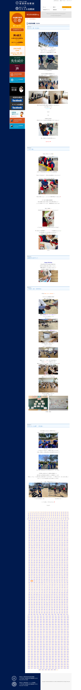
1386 (59, 659)
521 (37, 564)
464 (54, 557)
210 (59, 530)
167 (32, 527)
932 (64, 606)
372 (64, 547)
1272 (53, 646)
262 (29, 537)
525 (47, 564)
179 (62, 527)
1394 (41, 661)
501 (67, 560)
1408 (41, 662)
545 (57, 565)
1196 (35, 637)
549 (67, 565)
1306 (29, 651)
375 (32, 549)
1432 (29, 666)
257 (57, 535)
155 (42, 525)
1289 (62, 647)
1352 (41, 656)
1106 (59, 626)
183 (32, 528)
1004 (46, 614)
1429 (62, 664)
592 (54, 570)
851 (62, 597)
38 (61, 513)
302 (49, 540)
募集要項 (56, 10)
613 (67, 572)
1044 (41, 619)
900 (64, 602)
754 (59, 587)
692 (64, 580)
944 (54, 607)
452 (64, 555)
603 (42, 572)
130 (59, 522)
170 (39, 527)
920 (34, 606)
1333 (68, 652)
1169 (38, 634)
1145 (50, 631)
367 (52, 547)
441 (37, 555)
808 (34, 594)
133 (67, 522)
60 (65, 515)
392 (34, 550)
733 (47, 585)
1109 (68, 626)
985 (37, 612)
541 (47, 565)
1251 (32, 644)
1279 (32, 647)
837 (67, 595)
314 (39, 542)
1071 (38, 622)
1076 (53, 622)
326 (29, 544)
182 (29, 528)
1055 (32, 621)
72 (49, 517)
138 (39, 523)
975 (52, 611)
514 (59, 562)
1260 (59, 644)
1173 (50, 634)
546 (59, 565)
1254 (41, 644)
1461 (43, 669)
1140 (35, 631)
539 (42, 565)
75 (55, 517)
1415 (62, 662)
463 (52, 557)
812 (44, 594)
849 (57, 597)
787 (62, 590)
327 (32, 544)
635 (42, 575)
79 (63, 517)
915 (62, 604)
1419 (32, 664)
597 (67, 570)
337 (57, 544)
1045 (44, 619)
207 (52, 530)
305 (57, 540)
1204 (59, 637)
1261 (62, 644)
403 (62, 550)
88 (40, 518)
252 (44, 535)
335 (52, 544)
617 (37, 574)
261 (67, 535)
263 (32, 537)
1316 (59, 651)
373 (67, 547)
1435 (38, 666)
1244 (53, 642)
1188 (53, 636)
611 (62, 572)
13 (51, 512)
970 (39, 611)
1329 (56, 652)
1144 (47, 631)
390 (29, 550)
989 (47, 612)
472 (34, 559)
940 (44, 607)
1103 (50, 626)
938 (39, 607)
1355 (50, 656)
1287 (56, 647)
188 (44, 528)
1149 (62, 631)
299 (42, 540)
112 (54, 520)
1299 (50, 649)
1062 (53, 621)
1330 (59, 652)
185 (37, 528)
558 (49, 567)
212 (64, 530)
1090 (53, 624)
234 (39, 534)
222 (49, 532)
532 (64, 564)
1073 (44, 622)
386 (59, 549)
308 (64, 540)
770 (59, 589)
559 (52, 567)
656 (54, 577)
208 (54, 530)
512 (54, 562)
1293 (32, 649)
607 (52, 572)
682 (39, 580)
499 (62, 560)
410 (39, 552)
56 (57, 515)
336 (54, 544)
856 (34, 599)
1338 (41, 654)
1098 (35, 626)
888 (34, 602)
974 (49, 611)
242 (59, 534)
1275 (62, 646)
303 (52, 540)
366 (49, 547)
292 (64, 539)
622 (49, 574)
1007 (55, 614)
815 (52, 594)
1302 (59, 649)
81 (67, 517)
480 (54, 559)
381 (47, 549)
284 (44, 539)
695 (32, 582)
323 (62, 542)
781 (47, 590)
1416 (65, 662)
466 (59, 557)
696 (34, 582)
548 (64, 565)
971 (42, 611)
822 (29, 595)
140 (44, 523)
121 (37, 522)
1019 (50, 616)
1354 (47, 656)
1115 (44, 627)
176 (54, 527)
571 (42, 569)
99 (63, 518)
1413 (56, 662)
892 (44, 602)
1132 (53, 629)
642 (59, 575)
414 (49, 552)
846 (49, 597)
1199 (44, 637)
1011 (67, 614)
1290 (65, 647)
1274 (59, 646)
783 (52, 590)
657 (57, 577)
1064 (59, 621)
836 (64, 595)
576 (54, 569)
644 (64, 575)
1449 (38, 668)
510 (49, 562)
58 (61, 515)
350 (49, 545)
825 (37, 595)
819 (62, 594)
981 (67, 611)
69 (43, 517)
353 (57, 545)
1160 (53, 632)
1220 (65, 639)
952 (34, 609)
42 (28, 515)
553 (37, 567)
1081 (68, 622)
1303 (62, 649)
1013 (32, 616)
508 (44, 562)
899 (62, 602)
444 (44, 555)
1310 (41, 651)
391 (32, 550)
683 (42, 580)
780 (44, 590)
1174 (53, 634)
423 (32, 554)
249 (37, 535)
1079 (62, 622)
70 (45, 517)
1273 (56, 646)
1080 (65, 622)
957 (47, 609)
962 (59, 609)
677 (67, 579)
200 (34, 530)
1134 (59, 629)
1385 (56, 659)
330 (39, 544)
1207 (68, 637)
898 (59, 602)
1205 (62, 637)
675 (62, 579)
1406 (35, 662)
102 (29, 520)
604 (44, 572)
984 (34, 612)
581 (67, 569)
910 (49, 604)
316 (44, 542)
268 (44, 537)
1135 (62, 629)
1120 (59, 627)
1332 (65, 652)
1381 (44, 659)
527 (52, 564)
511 (52, 562)
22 (28, 513)
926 (49, 606)
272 (54, 537)
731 (42, 585)
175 (52, 527)
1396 (47, 661)
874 (39, 601)
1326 (47, 652)
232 (34, 534)
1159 (50, 632)
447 (52, 555)
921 (37, 606)
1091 (56, 624)
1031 (44, 617)
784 (54, 590)
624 (54, 574)
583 (32, 570)
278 (29, 539)
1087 (44, 624)
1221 (68, 639)
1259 (56, 644)
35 (55, 513)
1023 (62, 616)
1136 (65, 629)
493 (47, 560)
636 (44, 575)
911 (52, 604)
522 (39, 564)
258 (59, 535)
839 (32, 597)
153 (37, 525)
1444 (65, 666)
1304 (65, 649)
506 (39, 562)
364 (44, 547)
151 (32, 525)
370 (59, 547)
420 (64, 552)
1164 (65, 632)
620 (44, 574)
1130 (47, 629)
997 (67, 612)
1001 (37, 614)
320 (54, 542)
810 (39, 594)
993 (57, 612)
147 (62, 523)
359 (32, 547)
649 (37, 577)
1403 (68, 661)
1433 (32, 666)
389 (67, 549)
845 (47, 597)
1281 (38, 647)
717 (47, 584)
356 (64, 545)
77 (59, 517)
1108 (65, 626)
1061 (50, 621)
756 (64, 587)
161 (57, 525)
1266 (35, 646)
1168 (35, 634)
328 (34, 544)
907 (42, 604)
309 (67, 540)
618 (39, 574)
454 (29, 557)
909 (47, 604)
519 (32, 564)
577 (57, 569)
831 (52, 595)
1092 (59, 624)
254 (49, 535)
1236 (29, 642)
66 (36, 517)
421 (67, 552)
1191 (62, 636)
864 (54, 599)
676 (64, 579)
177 (57, 527)
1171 (44, 634)
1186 (47, 636)
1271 (50, 646)
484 (64, 559)
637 (47, 575)
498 (59, 560)
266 (39, 537)
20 (65, 512)
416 (54, 552)
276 (64, 537)
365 (47, 547)
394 (39, 550)
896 (54, 602)
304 (54, 540)
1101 (44, 626)
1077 (56, 622)
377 (37, 549)
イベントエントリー (66, 7)
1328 (53, 652)
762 (39, 589)
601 (37, 572)
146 (59, 523)
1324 (41, 652)
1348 (29, 656)
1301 (56, 649)
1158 (47, 632)
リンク (66, 10)
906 (39, 604)
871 (32, 601)
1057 (38, 621)
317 (47, 542)
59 (63, 515)
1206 (65, 637)
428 (44, 554)
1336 (35, 654)
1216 (53, 639)
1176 (59, 634)
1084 (35, 624)
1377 (32, 659)
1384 (53, 659)
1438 (47, 666)
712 (34, 584)
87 (38, 518)
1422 (41, 664)
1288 (59, 647)
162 (59, 525)
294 (29, 540)
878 (49, 601)
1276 (65, 646)
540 (44, 565)
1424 (47, 664)
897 (57, 602)
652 (44, 577)
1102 (47, 626)
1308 (35, 651)
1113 (38, 627)
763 (42, 589)
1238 (35, 642)
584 (34, 570)
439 (32, 555)
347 (42, 545)
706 (59, 582)
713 (37, 584)
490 (39, 560)
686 (49, 580)
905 (37, 604)
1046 (47, 619)
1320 (29, 652)
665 (37, 579)
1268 (41, 646)
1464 (52, 669)
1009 (61, 614)
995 (62, 612)
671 (52, 579)
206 (49, 530)
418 (59, 552)
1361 (68, 656)
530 (59, 564)
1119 (56, 627)
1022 (59, 616)
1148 (59, 631)
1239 (38, 642)
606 (49, 572)
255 (52, 535)
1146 (53, 631)
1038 (65, 617)
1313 (50, 651)
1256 (47, 644)
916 (64, 604)
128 (54, 522)
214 (29, 532)
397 (47, 550)
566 (29, 569)
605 (47, 572)
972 (44, 611)
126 (49, 522)
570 (39, 569)
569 (37, 569)
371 (62, 547)
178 (59, 527)
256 (54, 535)
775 (32, 590)
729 (37, 585)
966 (29, 611)
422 (29, 554)
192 (54, 528)
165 (67, 525)
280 (34, 539)
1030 (41, 617)
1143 (44, 631)
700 (44, 582)
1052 (65, 619)
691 (62, 580)
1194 (29, 637)
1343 (56, 654)
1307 (32, 651)
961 (57, 609)
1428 (59, 664)
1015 (38, 616)
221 (47, 532)
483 (62, 559)
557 (47, 567)
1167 (32, 634)
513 (57, 562)
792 (34, 592)
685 (47, 580)
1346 (65, 654)
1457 (62, 668)
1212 (41, 639)
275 (62, 537)
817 (57, 594)
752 (54, 587)
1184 (41, 636)
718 (49, 584)
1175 (56, 634)
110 (49, 520)
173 (47, 527)
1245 (56, 642)
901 (67, 602)
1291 (68, 647)
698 (39, 582)
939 (42, 607)
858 (39, 599)
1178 (65, 634)
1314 (53, 651)
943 (52, 607)
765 (47, 589)
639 (52, 575)
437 (67, 554)
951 (32, 609)
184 (34, 528)
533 (67, 564)
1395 (44, 661)
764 (44, 589)
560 (54, 567)
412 (44, 552)
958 (49, 609)
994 (59, 612)
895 (52, 602)
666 (39, 579)
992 (54, 612)
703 (52, 582)
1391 (32, 661)
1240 (41, 642)
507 (42, 562)
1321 (32, 652)
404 (64, 550)
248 (34, 535)
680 (34, 580)
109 (47, 520)
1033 (50, 617)
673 (57, 579)
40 (65, 513)
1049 (56, 619)
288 (54, 539)
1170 (41, 634)
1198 (41, 637)
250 (39, 535)
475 (42, 559)
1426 (53, 664)
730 (39, 585)
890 (39, 602)
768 (54, 589)
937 (37, 607)
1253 (38, 644)
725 (67, 584)
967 (32, 611)
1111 (32, 627)
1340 (47, 654)
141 (47, 523)
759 (32, 589)
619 (42, 574)
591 (52, 570)
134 (29, 523)
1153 (32, 632)
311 (32, 542)
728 (34, 585)
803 (62, 592)
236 (44, 534)
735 (52, 585)
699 (42, 582)
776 (34, 590)
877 (47, 601)
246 (29, 535)
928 (54, 606)
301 (47, 540)
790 (29, 592)
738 (59, 585)
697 (37, 582)
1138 (29, 631)
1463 (49, 669)
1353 (44, 656)
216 (34, 532)
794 (39, 592)
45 (34, 515)
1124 (29, 629)
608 (54, 572)
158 (49, 525)
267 (42, 537)
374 (29, 549)
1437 (44, 666)
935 (32, 607)
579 (62, 569)
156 (44, 525)
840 (34, 597)
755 (62, 587)
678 (29, 580)
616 (34, 574)
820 (64, 594)
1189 (56, 636)
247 (32, 535)
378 (39, 549)
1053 (68, 619)
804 (64, 592)
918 (29, 606)
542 (49, 565)
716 (44, 584)
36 (57, 513)
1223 (32, 641)
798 (49, 592)
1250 (29, 644)
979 (62, 611)
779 (42, 590)
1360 (65, 656)
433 (57, 554)
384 (54, 549)
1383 (50, 659)
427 (42, 554)
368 (54, 547)
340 (64, 544)
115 (62, 520)
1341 (50, 654)
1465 (55, 669)
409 (37, 552)
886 (29, 602)
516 (64, 562)
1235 (68, 641)
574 (49, 569)
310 (29, 542)
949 (67, 607)
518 (29, 564)
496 (54, 560)
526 (49, 564)
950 (29, 609)
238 (49, 534)
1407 (38, 662)
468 (64, 557)
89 (42, 518)
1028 (35, 617)
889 (37, 602)
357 (67, 545)
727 (32, 585)
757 (67, 587)
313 (37, 542)
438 (29, 555)
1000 (34, 614)
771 (62, 589)
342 (29, 545)
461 (47, 557)
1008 (58, 614)
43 (30, 515)
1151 (68, 631)
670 (49, 579)
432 (54, 554)
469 (67, 557)
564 (64, 567)
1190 (59, 636)
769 (57, 589)
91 (46, 518)
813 (47, 594)
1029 (38, 617)
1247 (62, 642)
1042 (35, 619)
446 (49, 555)
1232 (59, 641)
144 (54, 523)
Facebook (17, 99)
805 (67, 592)
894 (49, 602)
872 (34, 601)
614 (29, 574)
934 (29, 607)
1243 (50, 642)
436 (64, 554)
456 (34, 557)
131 (62, 522)
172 (44, 527)
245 (67, 534)
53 (51, 515)
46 (36, 515)
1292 (29, 649)
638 (49, 575)
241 (57, 534)
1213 (44, 639)
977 (57, 611)
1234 (65, 641)
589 (47, 570)
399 (52, 550)
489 (37, 560)
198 (29, 530)
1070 (35, 622)
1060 (47, 621)
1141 (38, 631)
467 (62, 557)
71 (47, 517)
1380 (41, 659)
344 (34, 545)
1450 (41, 668)
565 (67, 567)
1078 (59, 622)
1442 (59, 666)
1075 (50, 622)
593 (57, 570)
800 (54, 592)
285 (47, 539)
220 (44, 532)
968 (34, 611)
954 (39, 609)
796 (44, 592)
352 (54, 545)
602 (39, 572)
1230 (53, 641)
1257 (50, 644)
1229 (50, 641)
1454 (53, 668)
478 (49, 559)
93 (50, 518)
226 (59, 532)
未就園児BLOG (17, 29)
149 (67, 523)
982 (29, 612)
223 (52, 532)
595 (62, 570)
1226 (41, 641)
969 (37, 611)
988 (44, 612)
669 (47, 579)
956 (44, 609)
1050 (59, 619)
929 (57, 606)
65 (34, 517)
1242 (47, 642)
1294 (35, 649)
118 (29, 522)
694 (29, 582)
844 (44, 597)
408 (34, 552)
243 (62, 534)
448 (54, 555)
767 (52, 589)
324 (64, 542)
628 (64, 574)
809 (37, 594)
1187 (50, 636)
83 (30, 518)
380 (44, 549)
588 (44, 570)
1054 (29, 621)
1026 (29, 617)
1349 (32, 656)
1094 (65, 624)
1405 (32, 662)
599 (32, 572)
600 (34, 572)
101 (68, 518)
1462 (46, 669)
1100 (41, 626)
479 (52, 559)
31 (47, 513)
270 (49, 537)
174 (49, 527)
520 (34, 564)
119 (32, 522)
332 (44, 544)
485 (67, 559)
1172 (47, 634)
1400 (59, 661)
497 (57, 560)
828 (44, 595)
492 (44, 560)
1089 (50, 624)
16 (57, 512)
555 (42, 567)
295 (32, 540)
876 (44, 601)
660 (64, 577)
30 (45, 513)
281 (37, 539)
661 (67, 577)
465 (57, 557)
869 (67, 599)
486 (29, 560)
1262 (65, 644)
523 (42, 564)
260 (64, 535)
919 (32, 606)
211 (62, 530)
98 (61, 518)
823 (32, 595)
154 (39, 525)
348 (44, 545)
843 (42, 597)
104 (34, 520)
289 (57, 539)
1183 (38, 636)
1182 (35, 636)
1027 (32, 617)
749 (47, 587)
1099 (38, 626)
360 (34, 547)
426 (39, 554)
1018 (47, 616)
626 (59, 574)
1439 (50, 666)
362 (39, 547)
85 (34, 518)
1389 (68, 659)
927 (52, 606)
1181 (32, 636)
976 (54, 611)
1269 (44, 646)
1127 (38, 629)
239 (52, 534)
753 (57, 587)
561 (57, 567)
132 (64, 522)
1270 (47, 646)
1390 (29, 661)
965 (67, 609)
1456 (59, 668)
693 (67, 580)
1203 (56, 637)
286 (49, 539)
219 (42, 532)
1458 (65, 668)
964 (64, 609)
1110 (29, 627)
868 (64, 599)
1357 (56, 656)
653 (47, 577)
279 (32, 539)
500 (64, 560)
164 (64, 525)
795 (42, 592)
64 (32, 517)
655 (52, 577)
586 (39, 570)
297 (37, 540)
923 (42, 606)
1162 (59, 632)
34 (53, 513)
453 (67, 555)
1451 (44, 668)
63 (30, 517)
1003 (43, 614)
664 (34, 579)
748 (44, 587)
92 (48, 518)
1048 (53, 619)
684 (44, 580)
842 (39, 597)
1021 (56, 616)
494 (49, 560)
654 (49, 577)
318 (49, 542)
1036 (59, 617)
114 (59, 520)
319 (52, 542)
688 (54, 580)
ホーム (46, 7)
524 (44, 564)
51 (47, 515)
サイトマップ (69, 0)
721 (57, 584)
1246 (59, 642)
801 (57, 592)
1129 (44, 629)
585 (37, 570)
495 (52, 560)
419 (62, 552)
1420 (35, 664)
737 (57, 585)
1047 (50, 619)
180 (64, 527)
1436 (41, 666)
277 (67, 537)
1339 (44, 654)
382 (49, 549)
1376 (29, 659)
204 (44, 530)
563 (62, 567)
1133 (56, 629)
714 (39, 584)
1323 (38, 652)
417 (57, 552)
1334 (29, 654)
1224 (35, 641)
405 (67, 550)
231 (32, 534)
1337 (38, 654)
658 (59, 577)
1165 (68, 632)
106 (39, 520)
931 (62, 606)
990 (49, 612)
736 (54, 585)
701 (47, 582)
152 (34, 525)
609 (57, 572)
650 (39, 577)
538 (39, 565)
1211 (38, 639)
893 (47, 602)
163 (62, 525)
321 (57, 542)
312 (34, 542)
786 (59, 590)
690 (59, 580)
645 (67, 575)
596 (64, 570)
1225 (38, 641)
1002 (40, 614)
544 (54, 565)
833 (57, 595)
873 (37, 601)
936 (34, 607)
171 (42, 527)
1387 (62, 659)
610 (59, 572)
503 (32, 562)
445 (47, 555)
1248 (65, 642)
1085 (38, 624)
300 (44, 540)
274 (59, 537)
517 (67, 562)
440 (34, 555)
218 (39, 532)
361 (37, 547)
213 (67, 530)
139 (42, 523)
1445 (68, 666)
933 (67, 606)
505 (37, 562)
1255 (44, 644)
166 (29, 527)
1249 (68, 642)
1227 (44, 641)
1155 (38, 632)
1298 (47, 649)
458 (39, 557)
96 (57, 518)
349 (47, 545)
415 (52, 552)
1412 (53, 662)
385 (57, 549)
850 (59, 597)
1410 (47, 662)
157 (47, 525)
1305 (68, 649)
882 (59, 601)
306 (59, 540)
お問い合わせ (56, 0)
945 (57, 607)
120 (34, 522)
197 (67, 528)
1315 (56, 651)
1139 (32, 631)
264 (34, 537)
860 (44, 599)
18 (61, 512)
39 (63, 513)
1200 (47, 637)
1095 (68, 624)
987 (42, 612)
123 (42, 522)
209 (57, 530)
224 (54, 532)
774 (29, 590)
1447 (32, 668)
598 (29, 572)
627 (62, 574)
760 (34, 589)
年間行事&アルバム (46, 10)
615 (32, 574)
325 (67, 542)
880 (54, 601)
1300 (53, 649)
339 (62, 544)
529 (57, 564)
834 (59, 595)
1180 (29, 636)
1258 (53, 644)
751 (52, 587)
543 (52, 565)
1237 (32, 642)
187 (42, 528)
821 (67, 594)
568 (34, 569)
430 (49, 554)
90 (44, 518)
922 (39, 606)
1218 (59, 639)
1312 (47, 651)
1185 (44, 636)
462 (49, 557)
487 (32, 560)
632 (34, 575)
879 (52, 601)
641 (57, 575)
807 (32, 594)
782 (49, 590)
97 (59, 518)
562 (59, 567)
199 (32, 530)
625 (57, 574)
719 (52, 584)
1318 (65, 651)
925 (47, 606)
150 (29, 525)
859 (42, 599)
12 (49, 512)
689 (57, 580)
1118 (53, 627)
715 (42, 584)
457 (37, 557)
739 (62, 585)
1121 (62, 627)
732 (44, 585)
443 (42, 555)
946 (59, 607)
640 (54, 575)
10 (45, 512)
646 (29, 577)
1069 (32, 622)
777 (37, 590)
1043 (38, 619)
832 (54, 595)
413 (47, 552)
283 (42, 539)
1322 (35, 652)
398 (49, 550)
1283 (44, 647)
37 (59, 513)
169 (37, 527)
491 (42, 560)
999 (31, 614)
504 (34, 562)
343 (32, 545)
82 (28, 518)
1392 (35, 661)
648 (34, 577)
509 (47, 562)
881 (57, 601)
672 (54, 579)
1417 (68, 662)
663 (32, 579)
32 (49, 513)
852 (64, 597)
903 (32, 604)
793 (37, 592)
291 (62, 539)
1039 (68, 617)
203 (42, 530)
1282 (41, 647)
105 (37, 520)
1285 (50, 647)
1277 (68, 646)
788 (64, 590)
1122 (65, 627)
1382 (47, 659)
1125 (32, 629)
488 (34, 560)
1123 (68, 627)
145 (57, 523)
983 (32, 612)
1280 (35, 647)
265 (37, 537)
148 (64, 523)
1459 (68, 668)
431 (52, 554)
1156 (41, 632)
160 (54, 525)
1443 (62, 666)
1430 (65, 664)
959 (52, 609)
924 (44, 606)
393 (37, 550)
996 (64, 612)
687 (52, 580)
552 (34, 567)
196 (64, 528)
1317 (62, 651)
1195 (32, 637)
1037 (62, 617)
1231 (56, 641)
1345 (62, 654)
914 (59, 604)
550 (29, 567)
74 (53, 517)
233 (37, 534)
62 (28, 517)
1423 (44, 664)
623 (52, 574)
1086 (41, 624)
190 (49, 528)
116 (64, 520)
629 (67, 574)
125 (47, 522)
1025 (68, 616)
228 (64, 532)
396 (44, 550)
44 (32, 515)
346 (39, 545)
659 (62, 577)
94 (52, 518)
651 (42, 577)
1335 (32, 654)
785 (57, 590)
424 (34, 554)
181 (67, 527)
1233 (62, 641)
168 (34, 527)
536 (34, 565)
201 (37, 530)
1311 (44, 651)
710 (29, 584)
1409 (44, 662)
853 (67, 597)
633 (37, 575)
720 (54, 584)
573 (47, 569)
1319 (68, 651)
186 (39, 528)
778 (39, 590)
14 (53, 512)
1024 (65, 616)
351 (52, 545)
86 (36, 518)
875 (42, 601)
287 (52, 539)
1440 (53, 666)
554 (39, 567)
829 (47, 595)
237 (47, 534)
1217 (56, 639)
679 (32, 580)
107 (42, 520)
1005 (49, 614)
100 (65, 518)
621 (47, 574)
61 (67, 515)
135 (32, 523)
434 (59, 554)
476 (44, 559)
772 (64, 589)
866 (59, 599)
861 (47, 599)
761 (37, 589)
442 (39, 555)
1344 (59, 654)
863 (52, 599)
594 (59, 570)
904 (34, 604)
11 (47, 512)
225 (57, 532)
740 (64, 585)
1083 (32, 624)
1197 (38, 637)
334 (49, 544)
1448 (35, 668)
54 (53, 515)
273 (57, 537)
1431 (68, 664)
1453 (50, 668)
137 (37, 523)
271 (52, 537)
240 (54, 534)
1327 (50, 652)
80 (65, 517)
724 (64, 584)
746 (39, 587)
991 (52, 612)
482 (59, 559)
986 (39, 612)
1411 (50, 662)
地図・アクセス (62, 0)
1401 (62, 661)
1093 (62, 624)
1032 (47, 617)
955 (42, 609)
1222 (29, 641)
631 (32, 575)
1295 (38, 649)
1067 (68, 621)
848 (54, 597)
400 (54, 550)
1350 (35, 656)
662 (29, 579)
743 (32, 587)
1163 (62, 632)
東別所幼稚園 (41, 5)
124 (44, 522)
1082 (29, 624)
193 (57, 528)
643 (62, 575)
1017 (44, 616)
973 (47, 611)
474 (39, 559)
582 (29, 570)
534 (29, 565)
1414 (59, 662)
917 (67, 604)
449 (57, 555)
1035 (56, 617)
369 (57, 547)
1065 (62, 621)
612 (64, 572)
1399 (56, 661)
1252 (35, 644)
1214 (47, 639)
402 (59, 550)
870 (29, 601)
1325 (44, 652)
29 (43, 513)
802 (59, 592)
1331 (62, 652)
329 (37, 544)
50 (45, 515)
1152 (29, 632)
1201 (50, 637)
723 (62, 584)
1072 (41, 622)
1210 (35, 639)
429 (47, 554)
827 (42, 595)
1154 (35, 632)
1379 (38, 659)
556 (44, 567)
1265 (32, 646)
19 (63, 512)
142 (49, 523)
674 (59, 579)
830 (49, 595)
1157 (44, 632)
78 (61, 517)
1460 (40, 669)
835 (62, 595)
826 (39, 595)
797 (47, 592)
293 (67, 539)
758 (29, 589)
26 (36, 513)
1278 (29, 647)
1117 (50, 627)
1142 (41, 631)
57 (59, 515)
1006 (52, 614)
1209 (32, 639)
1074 (47, 622)
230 (29, 534)
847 (52, 597)
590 (49, 570)
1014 (35, 616)
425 (37, 554)
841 (37, 597)
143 (52, 523)
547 (62, 565)
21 (67, 512)
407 (32, 552)
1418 (29, 664)
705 (57, 582)
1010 (64, 614)
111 (52, 520)
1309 (38, 651)
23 (30, 513)
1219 (62, 639)
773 (67, 589)
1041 (32, 619)
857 (37, 599)
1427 (56, 664)
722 (59, 584)
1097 (32, 626)
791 (32, 592)
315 (42, 542)
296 (34, 540)
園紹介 (56, 7)
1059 (44, 621)
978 (59, 611)
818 (59, 594)
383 (52, 549)
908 (44, 604)
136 (34, 523)
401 (57, 550)
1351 (38, 656)
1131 (50, 629)
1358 (59, 656)
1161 (56, 632)
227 (62, 532)
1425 (50, 664)
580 (64, 569)
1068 (29, 622)
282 (39, 539)
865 (57, 599)
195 (62, 528)
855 (32, 599)
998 (29, 614)
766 (49, 589)
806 (29, 594)
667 (42, 579)
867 (62, 599)
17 (59, 512)
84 (32, 518)
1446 (29, 668)
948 (64, 607)
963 (62, 609)
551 (32, 567)
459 (42, 557)
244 (64, 534)
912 (54, 604)
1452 (47, 668)
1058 (41, 621)
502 (29, 562)
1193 (68, 636)
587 (42, 570)
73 (51, 517)
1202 (53, 637)
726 (29, 585)
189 (47, 528)
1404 (29, 662)
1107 (62, 626)
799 (52, 592)
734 (49, 585)
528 (54, 564)
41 (67, 513)
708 (64, 582)
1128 (41, 629)
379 (42, 549)
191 (52, 528)
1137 (68, 629)
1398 (53, 661)
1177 (62, 634)
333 (47, 544)
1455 (56, 668)
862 (49, 599)
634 (39, 575)
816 (54, 594)
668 (44, 579)
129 (57, 522)
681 (37, 580)
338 (59, 544)
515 (62, 562)
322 (59, 542)
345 (37, 545)
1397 (50, 661)
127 (52, 522)
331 (42, 544)
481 (57, 559)
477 (47, 559)
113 (57, 520)
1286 (53, 647)
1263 (68, 644)
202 (39, 530)
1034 (53, 617)
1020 (53, 616)
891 (42, 602)
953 (37, 609)
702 (49, 582)
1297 (44, 649)
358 (29, 547)
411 (42, 552)
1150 (65, 631)
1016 (41, 616)
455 (32, 557)
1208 (29, 639)
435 (62, 554)
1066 (65, 621)
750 (49, 587)
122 (39, 522)
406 (29, 552)
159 (52, 525)
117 (67, 520)
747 (42, 587)
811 (42, 594)
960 (54, 609)
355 (62, 545)
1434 (35, 666)
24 (32, 513)
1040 (29, 619)
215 (32, 532)
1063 (56, 621)
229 (67, 532)
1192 (65, 636)
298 (39, 540)
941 (47, 607)
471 (32, 559)
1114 (41, 627)
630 (29, 575)
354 (59, 545)
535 (32, 565)
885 (67, 601)
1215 (50, 639)
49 (43, 515)
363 (42, 547)
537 (37, 565)
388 (64, 549)
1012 (29, 616)
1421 (38, 664)
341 (67, 544)
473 (37, 559)
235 (42, 534)
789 (67, 590)
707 (62, 582)
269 (47, 537)
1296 (41, 649)
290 (59, 539)
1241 (44, 642)
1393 (38, 661)
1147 (56, 631)
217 (37, 532)
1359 (62, 656)
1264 (29, 646)
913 (57, 604)
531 (62, 564)
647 (32, 577)
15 (55, 512)
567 (32, 569)
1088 (47, 624)
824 (34, 595)
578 (59, 569)
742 (29, 587)
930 (59, 606)
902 (29, 604)
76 (57, 517)
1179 (68, 634)
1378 (35, 659)
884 (64, 601)
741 (67, 585)
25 (34, 513)
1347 (68, 654)
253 (47, 535)
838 (29, 597)
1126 (35, 629)
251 (42, 535)
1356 (53, 656)
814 (49, 594)
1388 (65, 659)
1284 (47, 647)
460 (44, 557)
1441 (56, 666)
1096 (29, 626)
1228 (47, 641)
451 (62, 555)
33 (51, 513)
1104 (53, 626)
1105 (56, 626)
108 (44, 520)
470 (29, 559)
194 (59, 528)
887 (32, 602)
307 (62, 540)
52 (49, 515)
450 (59, 555)
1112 (35, 627)
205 (47, 530)
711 (32, 584)
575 (52, 569)
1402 (65, 661)
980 (64, 611)
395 (42, 550)
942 (49, 607)
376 (34, 549)
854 (29, 599)
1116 (47, 627)
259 (62, 535)
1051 (62, 619)
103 (32, 520)
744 (34, 587)
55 (55, 515)
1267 (38, 646)
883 (62, 601)
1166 (29, 634)
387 (62, 549)
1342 (53, 654)
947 (62, 607)
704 (54, 582)
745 (37, 587)
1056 (35, 621)
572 (44, 569)
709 (67, 582)
